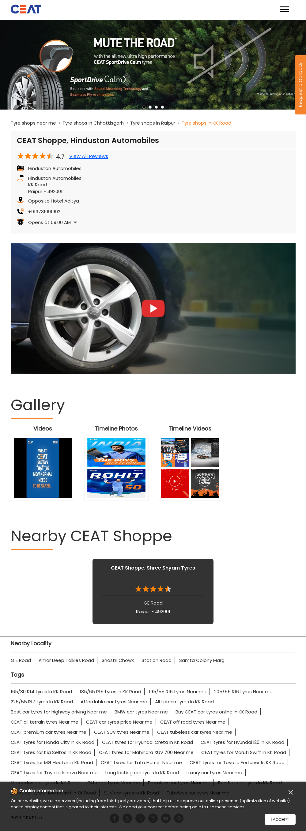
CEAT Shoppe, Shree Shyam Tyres (153, 567)
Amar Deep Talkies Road (66, 660)
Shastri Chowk (118, 660)
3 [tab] (156, 107)
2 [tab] (150, 107)
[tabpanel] (153, 65)
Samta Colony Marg (202, 660)
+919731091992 (44, 211)
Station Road (157, 660)
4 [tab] (162, 107)
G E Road (21, 660)
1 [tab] (143, 107)
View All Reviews (88, 156)
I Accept (280, 819)
